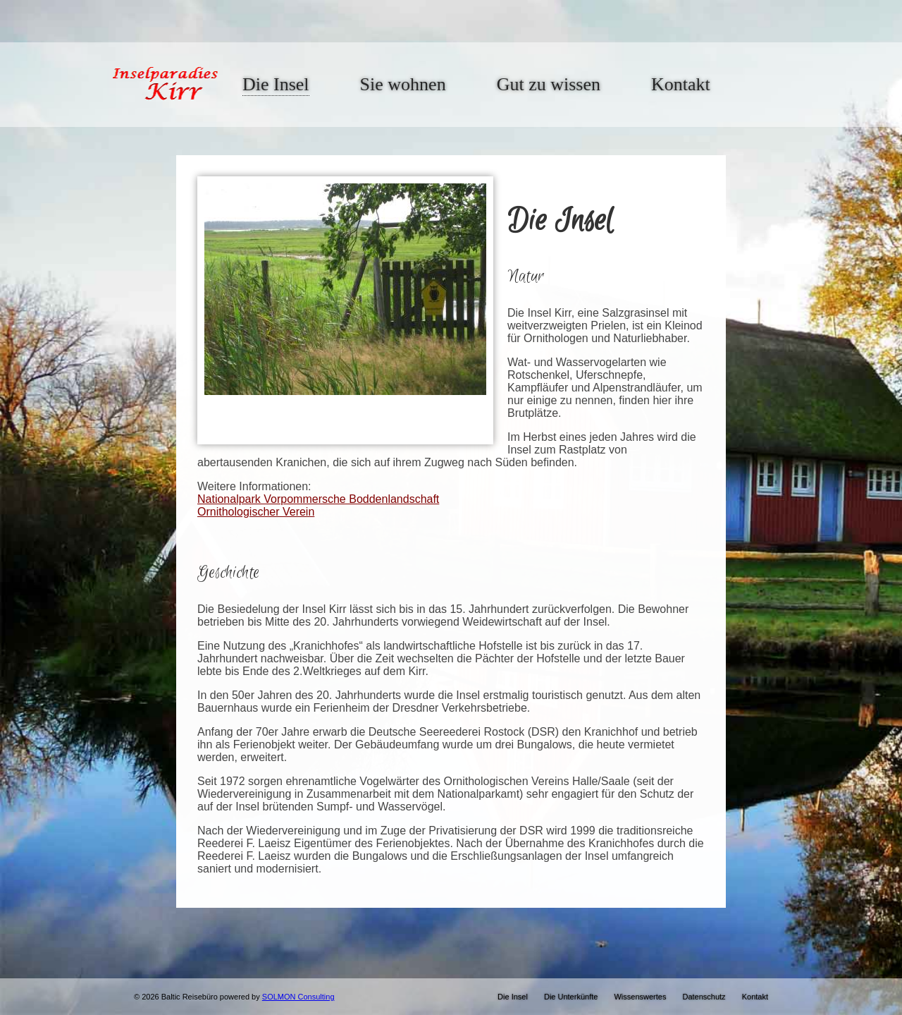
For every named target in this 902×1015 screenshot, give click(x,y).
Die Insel (275, 84)
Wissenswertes (640, 996)
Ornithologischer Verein (255, 512)
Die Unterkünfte (571, 996)
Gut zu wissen (548, 84)
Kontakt (680, 84)
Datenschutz (703, 996)
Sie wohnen (403, 84)
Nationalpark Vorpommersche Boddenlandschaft (318, 499)
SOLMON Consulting (298, 996)
